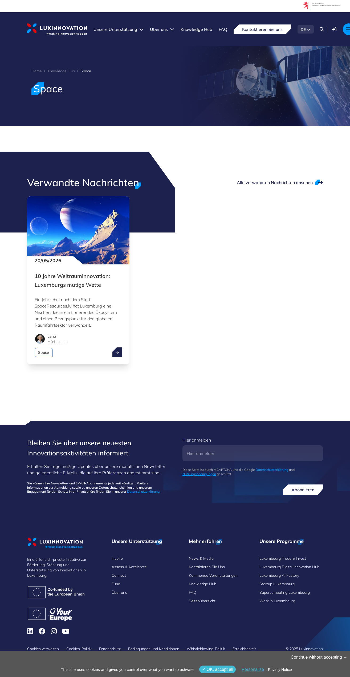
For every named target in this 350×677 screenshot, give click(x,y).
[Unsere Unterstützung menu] (141, 29)
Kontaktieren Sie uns (262, 29)
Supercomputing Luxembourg (284, 592)
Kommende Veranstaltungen (213, 575)
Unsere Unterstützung (115, 29)
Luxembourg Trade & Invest (282, 558)
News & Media (201, 558)
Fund (116, 584)
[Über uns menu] (172, 29)
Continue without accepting (319, 657)
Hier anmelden (196, 440)
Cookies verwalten (43, 648)
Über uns (159, 29)
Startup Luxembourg (277, 584)
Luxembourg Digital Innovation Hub (289, 566)
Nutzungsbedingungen (199, 474)
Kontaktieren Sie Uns (207, 566)
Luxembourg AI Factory (279, 575)
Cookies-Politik (79, 648)
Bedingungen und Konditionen (153, 648)
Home (36, 71)
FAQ (223, 29)
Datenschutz (110, 648)
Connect (119, 575)
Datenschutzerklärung (143, 491)
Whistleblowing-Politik (206, 648)
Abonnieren (302, 489)
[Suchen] (321, 29)
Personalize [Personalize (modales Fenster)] (253, 669)
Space (43, 352)
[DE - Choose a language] (306, 29)
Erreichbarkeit (244, 648)
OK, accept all (217, 669)
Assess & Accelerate (129, 566)
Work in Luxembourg (277, 601)
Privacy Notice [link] (280, 669)
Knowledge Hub (196, 29)
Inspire (117, 558)
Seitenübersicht (202, 601)
